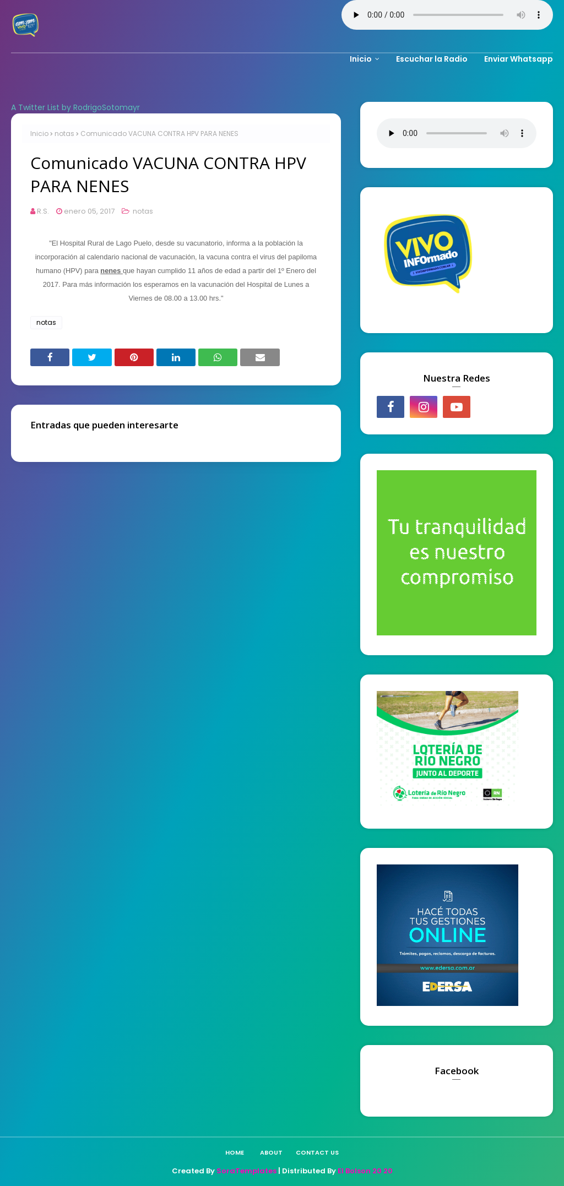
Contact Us (317, 1152)
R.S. (43, 211)
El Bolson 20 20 (365, 1171)
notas (64, 133)
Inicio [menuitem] (361, 58)
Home (234, 1152)
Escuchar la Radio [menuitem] (432, 58)
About (271, 1152)
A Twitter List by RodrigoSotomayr (75, 107)
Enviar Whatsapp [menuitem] (518, 58)
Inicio (39, 133)
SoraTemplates (246, 1171)
